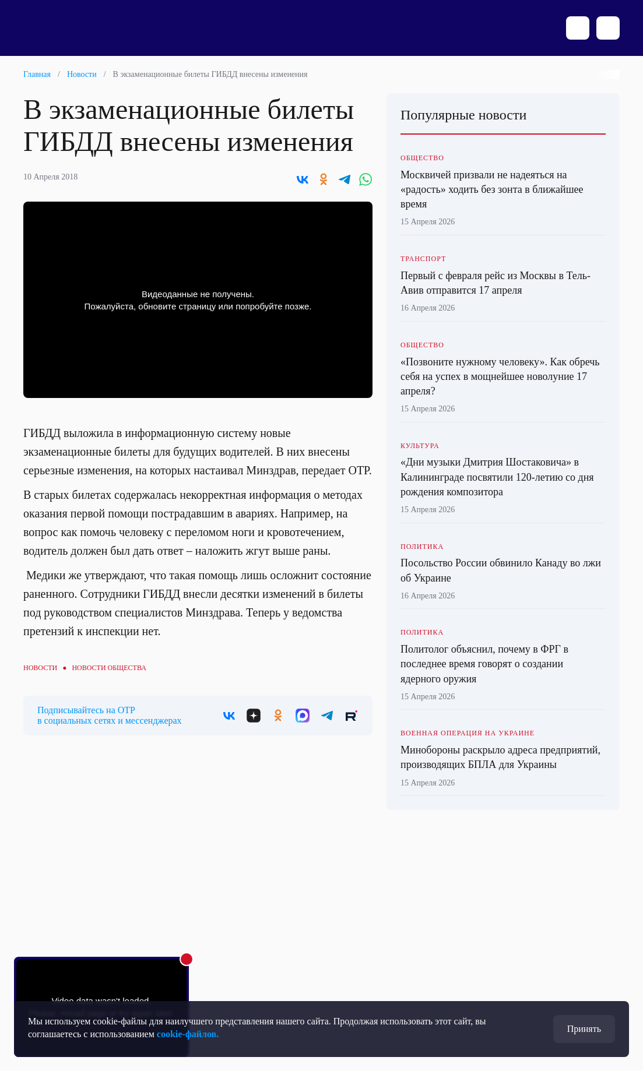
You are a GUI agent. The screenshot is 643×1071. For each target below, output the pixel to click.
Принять (584, 1029)
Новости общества (109, 668)
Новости (82, 74)
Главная (37, 74)
